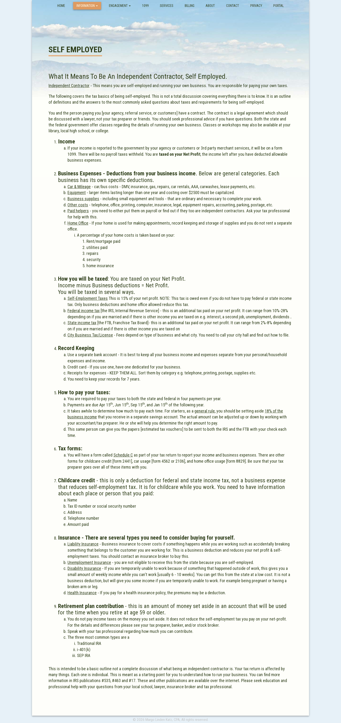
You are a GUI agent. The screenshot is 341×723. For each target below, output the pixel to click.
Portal (278, 6)
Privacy (256, 6)
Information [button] (87, 6)
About (210, 6)
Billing (189, 6)
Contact (232, 6)
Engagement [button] (120, 6)
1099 (145, 6)
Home (62, 6)
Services (166, 6)
